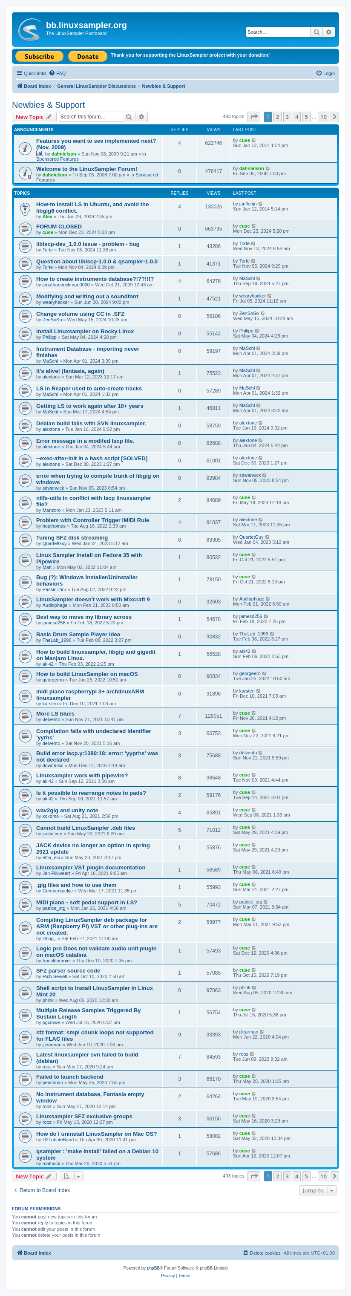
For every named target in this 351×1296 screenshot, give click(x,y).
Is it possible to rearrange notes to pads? (91, 793)
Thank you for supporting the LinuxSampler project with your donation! (190, 55)
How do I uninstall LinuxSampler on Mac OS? (96, 1134)
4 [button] (296, 117)
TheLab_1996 (57, 640)
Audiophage (55, 605)
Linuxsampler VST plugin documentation (90, 867)
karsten (50, 703)
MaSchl (247, 278)
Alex (47, 216)
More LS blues (55, 713)
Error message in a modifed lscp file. (85, 441)
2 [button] (277, 117)
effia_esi (51, 857)
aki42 (48, 664)
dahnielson (64, 153)
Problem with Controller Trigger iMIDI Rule (92, 520)
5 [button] (306, 117)
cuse (244, 140)
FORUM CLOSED (59, 226)
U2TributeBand (58, 1139)
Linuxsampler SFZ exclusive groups (84, 1116)
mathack (51, 1163)
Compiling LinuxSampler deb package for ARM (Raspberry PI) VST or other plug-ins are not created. (97, 926)
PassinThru (54, 589)
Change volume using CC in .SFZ (80, 314)
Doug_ (49, 938)
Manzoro (52, 510)
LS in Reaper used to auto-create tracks (89, 388)
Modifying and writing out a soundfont (87, 296)
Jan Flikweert (56, 873)
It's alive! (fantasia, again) (70, 371)
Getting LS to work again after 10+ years (90, 406)
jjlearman (52, 1044)
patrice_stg (54, 908)
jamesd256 (54, 622)
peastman (53, 1082)
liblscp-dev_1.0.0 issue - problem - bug (88, 244)
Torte (48, 249)
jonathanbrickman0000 (66, 284)
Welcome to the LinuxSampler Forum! (86, 169)
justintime (52, 833)
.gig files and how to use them (76, 885)
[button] (253, 117)
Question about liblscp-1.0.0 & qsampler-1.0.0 (97, 261)
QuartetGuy (55, 543)
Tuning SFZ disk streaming (72, 537)
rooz (47, 1066)
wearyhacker (56, 302)
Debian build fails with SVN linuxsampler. (91, 423)
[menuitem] (57, 73)
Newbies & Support (48, 105)
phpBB (153, 1268)
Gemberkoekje (58, 890)
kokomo (51, 816)
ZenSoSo (52, 319)
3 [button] (287, 117)
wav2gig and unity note (67, 810)
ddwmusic (53, 765)
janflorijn (248, 203)
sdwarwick (53, 488)
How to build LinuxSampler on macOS (87, 674)
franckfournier (57, 960)
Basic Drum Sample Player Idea (78, 634)
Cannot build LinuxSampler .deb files (85, 828)
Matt (47, 567)
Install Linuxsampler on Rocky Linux (85, 331)
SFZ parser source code (68, 970)
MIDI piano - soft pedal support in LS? (86, 902)
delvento (51, 719)
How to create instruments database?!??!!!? (95, 279)
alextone (51, 376)
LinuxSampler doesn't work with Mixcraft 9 (93, 599)
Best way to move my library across (84, 617)
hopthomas (54, 525)
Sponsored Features (57, 159)
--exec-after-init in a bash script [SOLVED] (91, 458)
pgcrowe (51, 1022)
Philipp (50, 337)
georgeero (53, 679)
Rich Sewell (55, 976)
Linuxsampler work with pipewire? (82, 775)
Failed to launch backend (70, 1077)
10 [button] (323, 117)
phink (48, 1000)
